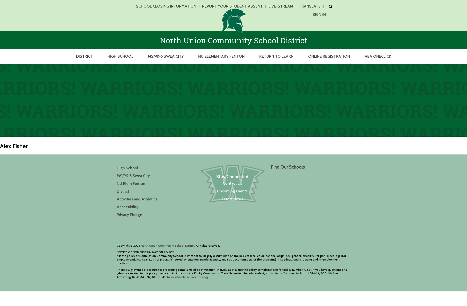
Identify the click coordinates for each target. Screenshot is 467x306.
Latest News (232, 199)
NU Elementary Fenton (221, 56)
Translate (310, 6)
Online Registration (329, 56)
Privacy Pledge (129, 214)
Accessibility (127, 207)
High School (120, 56)
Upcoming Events (232, 191)
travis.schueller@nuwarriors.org (187, 277)
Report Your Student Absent (232, 6)
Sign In (319, 14)
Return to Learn (276, 56)
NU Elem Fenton (131, 183)
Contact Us (232, 183)
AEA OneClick (378, 56)
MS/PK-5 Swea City (166, 56)
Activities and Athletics (137, 199)
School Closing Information (166, 6)
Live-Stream (281, 6)
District (84, 56)
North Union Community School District (167, 245)
